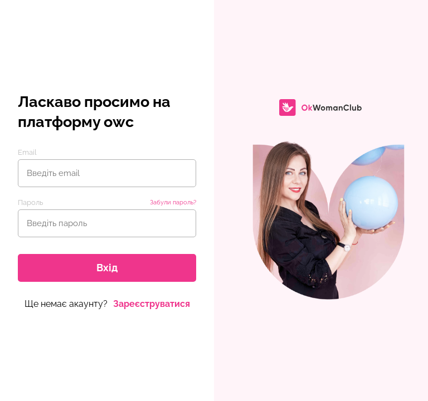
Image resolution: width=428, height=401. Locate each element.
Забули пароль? (173, 202)
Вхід (107, 267)
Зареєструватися (151, 304)
